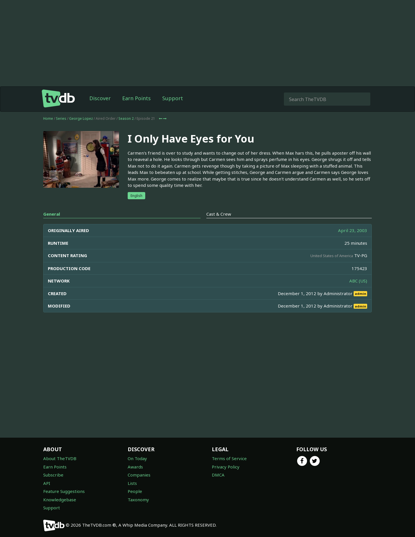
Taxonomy (138, 499)
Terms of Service (229, 458)
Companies (139, 475)
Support (172, 109)
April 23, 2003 (352, 242)
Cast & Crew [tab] (218, 225)
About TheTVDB (59, 458)
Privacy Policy (225, 467)
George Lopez (81, 130)
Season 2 (126, 130)
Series (61, 130)
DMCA (218, 475)
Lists (132, 483)
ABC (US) (358, 292)
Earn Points (136, 109)
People (135, 491)
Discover (100, 109)
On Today (137, 458)
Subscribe (53, 475)
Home (48, 130)
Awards (135, 467)
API (46, 483)
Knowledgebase (59, 499)
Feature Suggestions (64, 491)
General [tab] (51, 225)
